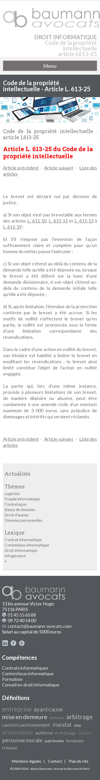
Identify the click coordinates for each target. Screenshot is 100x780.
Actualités (17, 473)
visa (77, 725)
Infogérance (15, 555)
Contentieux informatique (27, 544)
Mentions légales (26, 761)
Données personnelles (23, 520)
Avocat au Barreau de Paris (72, 769)
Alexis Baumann (41, 769)
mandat (62, 724)
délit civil (84, 733)
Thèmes (15, 486)
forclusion (75, 740)
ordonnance (17, 732)
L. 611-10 (36, 221)
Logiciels (12, 493)
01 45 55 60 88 (22, 615)
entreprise (16, 709)
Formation (12, 679)
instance (57, 717)
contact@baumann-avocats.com (39, 626)
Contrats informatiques (25, 668)
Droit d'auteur (17, 514)
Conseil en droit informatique (30, 684)
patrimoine (54, 740)
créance (9, 747)
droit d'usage (65, 733)
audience (44, 732)
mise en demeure (24, 716)
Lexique (15, 532)
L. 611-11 (58, 221)
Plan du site (78, 761)
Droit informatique (21, 550)
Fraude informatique (22, 498)
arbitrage (79, 716)
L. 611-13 (83, 221)
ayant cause (48, 709)
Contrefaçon (15, 504)
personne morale (22, 740)
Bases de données (20, 509)
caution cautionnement (26, 725)
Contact (55, 761)
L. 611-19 (12, 227)
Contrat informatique (23, 539)
